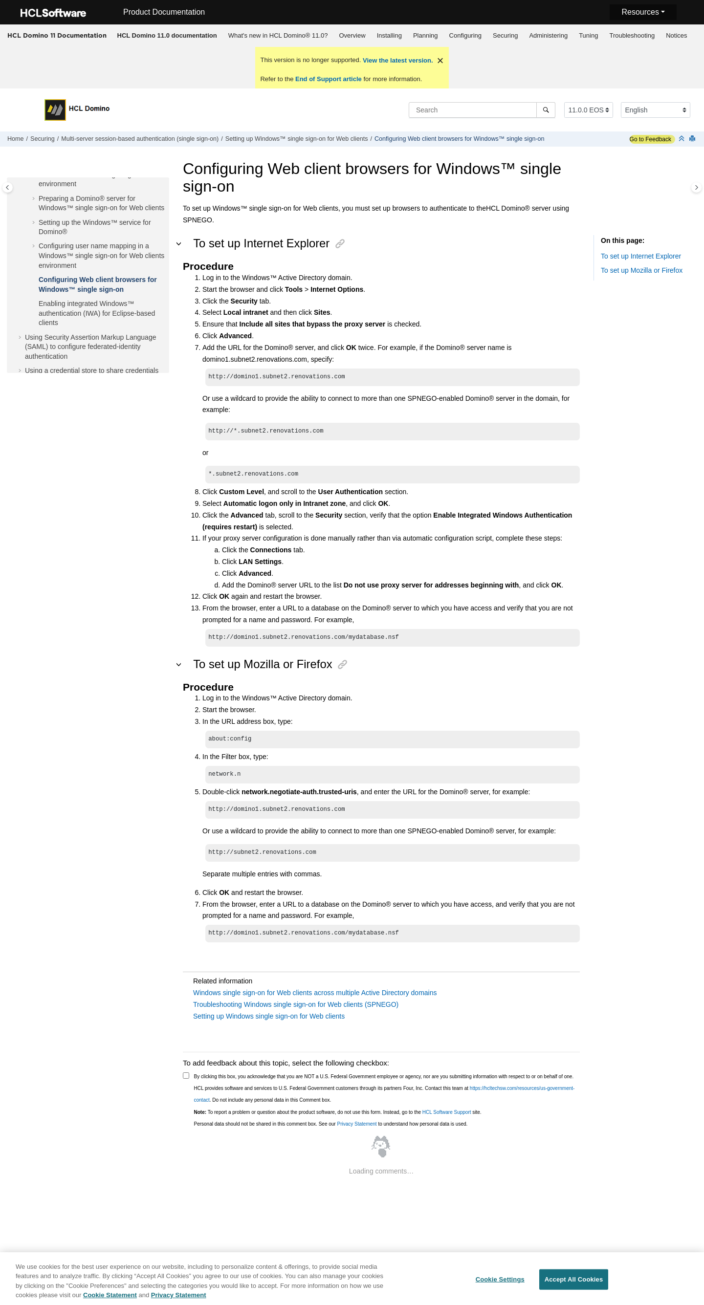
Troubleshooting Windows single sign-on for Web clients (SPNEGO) (295, 1004)
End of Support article (328, 79)
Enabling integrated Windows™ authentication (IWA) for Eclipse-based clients (97, 313)
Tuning (588, 35)
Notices (676, 35)
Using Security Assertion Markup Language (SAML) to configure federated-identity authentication (90, 346)
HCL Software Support (446, 1112)
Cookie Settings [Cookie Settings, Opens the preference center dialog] (500, 1282)
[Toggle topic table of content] (696, 187)
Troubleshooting (632, 35)
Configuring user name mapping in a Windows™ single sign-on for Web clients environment (101, 255)
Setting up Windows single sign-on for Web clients (269, 1016)
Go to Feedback (650, 139)
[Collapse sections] (682, 139)
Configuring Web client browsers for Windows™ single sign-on (459, 138)
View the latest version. (397, 60)
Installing (389, 35)
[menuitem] (166, 35)
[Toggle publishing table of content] (7, 187)
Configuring (465, 35)
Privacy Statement (356, 1124)
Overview (352, 35)
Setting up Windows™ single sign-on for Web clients (296, 138)
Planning (425, 35)
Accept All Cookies (574, 1282)
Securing (505, 35)
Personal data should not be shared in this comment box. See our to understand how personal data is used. (331, 1124)
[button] (35, 199)
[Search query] (482, 110)
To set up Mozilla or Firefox (641, 270)
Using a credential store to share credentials (91, 370)
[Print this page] (693, 139)
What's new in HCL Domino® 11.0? (278, 35)
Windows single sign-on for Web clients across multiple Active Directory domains (315, 993)
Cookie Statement (110, 1298)
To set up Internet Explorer (641, 256)
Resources (640, 12)
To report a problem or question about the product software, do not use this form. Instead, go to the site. (338, 1112)
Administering (548, 35)
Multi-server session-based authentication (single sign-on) (140, 138)
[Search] (545, 110)
